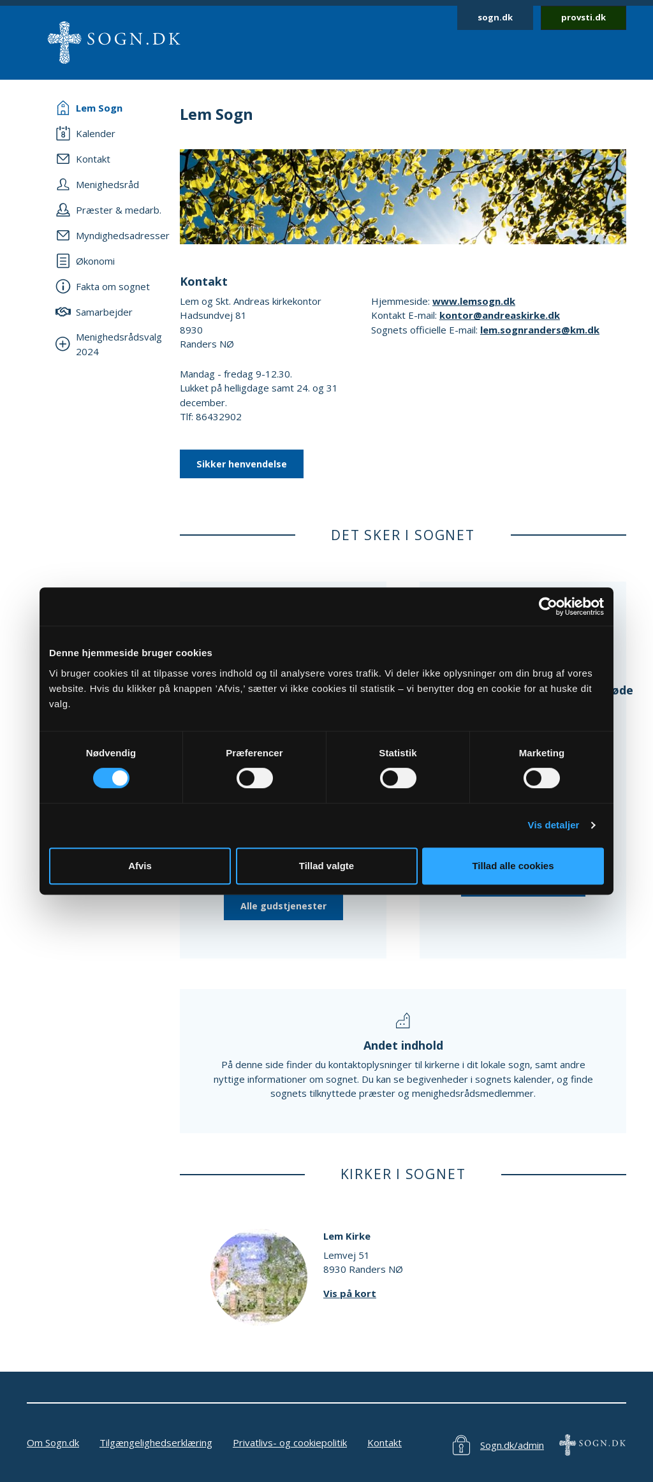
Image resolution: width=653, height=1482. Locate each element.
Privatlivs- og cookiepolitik (290, 1442)
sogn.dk (495, 17)
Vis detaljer (554, 824)
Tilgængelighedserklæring (155, 1442)
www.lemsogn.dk (473, 301)
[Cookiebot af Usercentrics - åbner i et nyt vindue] (548, 606)
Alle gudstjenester (283, 906)
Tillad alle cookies (513, 865)
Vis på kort (349, 1293)
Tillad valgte (326, 865)
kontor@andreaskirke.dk (499, 315)
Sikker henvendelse (241, 464)
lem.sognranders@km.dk (539, 329)
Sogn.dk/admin (512, 1445)
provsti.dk (583, 17)
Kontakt (384, 1442)
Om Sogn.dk (53, 1442)
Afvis (140, 865)
